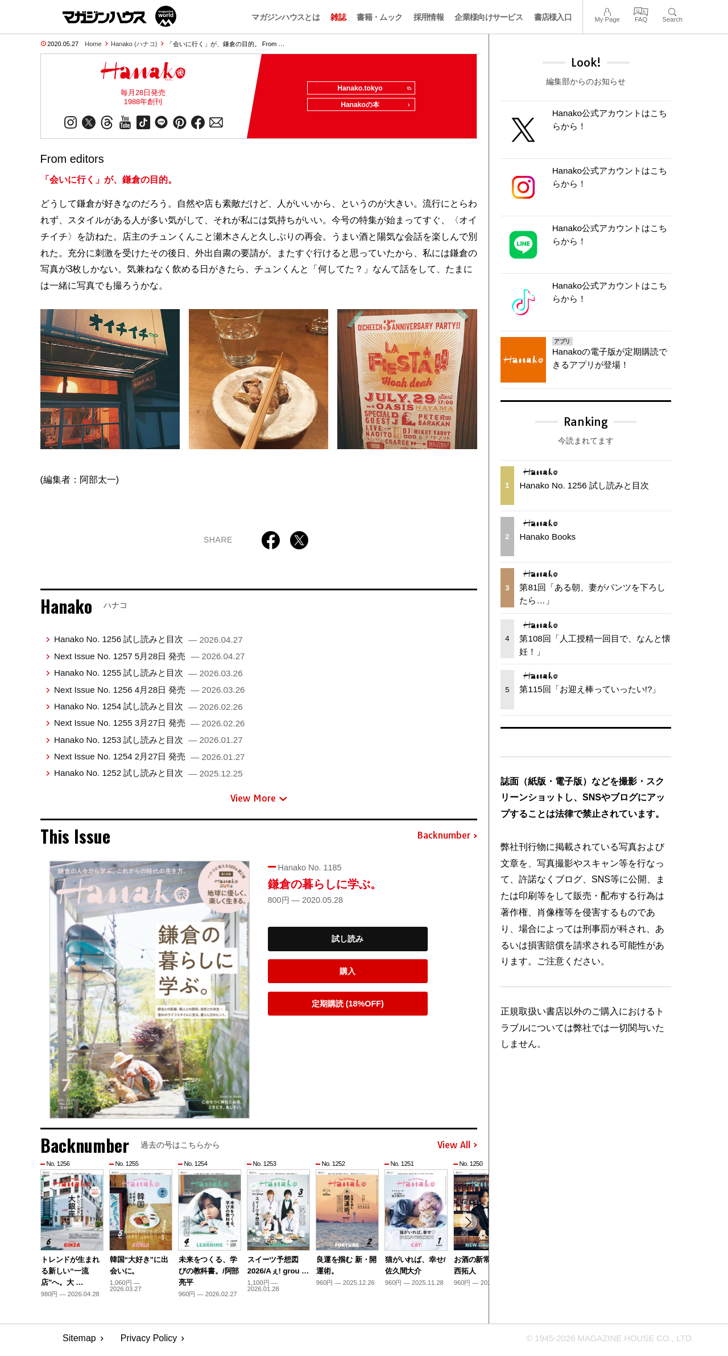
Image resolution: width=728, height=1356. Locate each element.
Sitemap (79, 1342)
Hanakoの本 (373, 109)
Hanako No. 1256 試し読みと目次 (148, 643)
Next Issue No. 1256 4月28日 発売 (149, 693)
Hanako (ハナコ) (134, 43)
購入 (347, 975)
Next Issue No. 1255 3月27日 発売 (149, 727)
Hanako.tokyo (370, 88)
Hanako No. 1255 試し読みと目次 (148, 676)
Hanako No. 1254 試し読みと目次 (148, 710)
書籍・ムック (379, 17)
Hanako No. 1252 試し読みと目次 (148, 777)
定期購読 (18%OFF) (348, 1007)
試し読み (347, 942)
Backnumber (447, 840)
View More (258, 802)
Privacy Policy (149, 1342)
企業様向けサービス (488, 17)
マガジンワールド (119, 16)
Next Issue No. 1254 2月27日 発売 (149, 760)
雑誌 (338, 17)
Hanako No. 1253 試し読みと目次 (148, 744)
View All (457, 1149)
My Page (607, 10)
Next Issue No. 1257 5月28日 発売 (149, 660)
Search (672, 10)
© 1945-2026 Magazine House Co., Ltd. (604, 1342)
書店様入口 (553, 17)
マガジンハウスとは (285, 17)
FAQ (641, 10)
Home (93, 43)
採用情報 (428, 17)
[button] (467, 1227)
